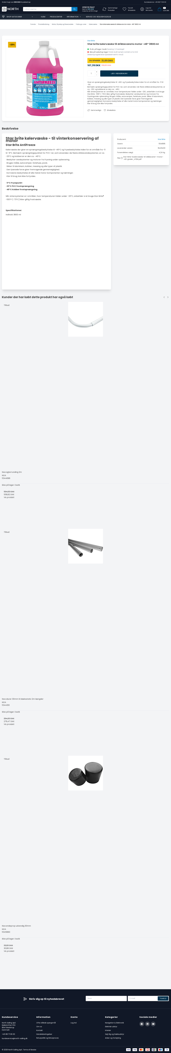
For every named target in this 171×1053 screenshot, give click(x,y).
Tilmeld (163, 998)
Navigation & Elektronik (114, 1023)
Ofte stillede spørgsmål (46, 1023)
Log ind (73, 1023)
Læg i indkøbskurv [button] (119, 73)
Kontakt (39, 1030)
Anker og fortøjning (113, 1038)
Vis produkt (9, 497)
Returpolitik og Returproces (47, 1038)
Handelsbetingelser (44, 1034)
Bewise (33, 1049)
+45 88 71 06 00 (8, 1034)
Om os (39, 1026)
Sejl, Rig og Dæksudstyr (114, 1034)
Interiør (108, 1030)
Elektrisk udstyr (111, 1026)
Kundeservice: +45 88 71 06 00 (155, 2)
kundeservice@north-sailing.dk (14, 1038)
